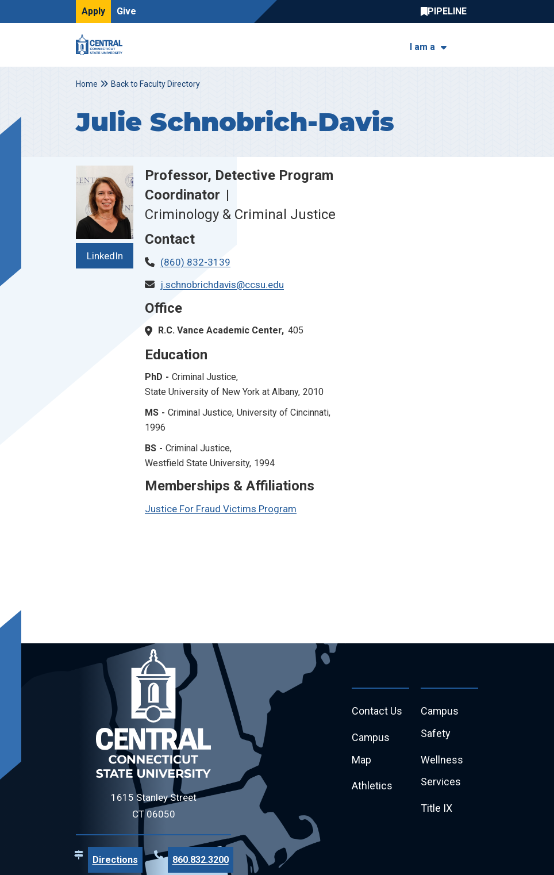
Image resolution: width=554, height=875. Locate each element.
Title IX (436, 809)
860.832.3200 (200, 859)
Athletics (372, 787)
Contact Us (377, 711)
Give (126, 11)
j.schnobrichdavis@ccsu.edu (222, 284)
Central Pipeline (446, 11)
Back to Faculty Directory (155, 84)
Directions (115, 859)
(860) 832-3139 (195, 262)
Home (87, 84)
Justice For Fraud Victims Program (221, 509)
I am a (422, 46)
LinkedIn (105, 256)
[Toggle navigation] (471, 45)
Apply (93, 11)
